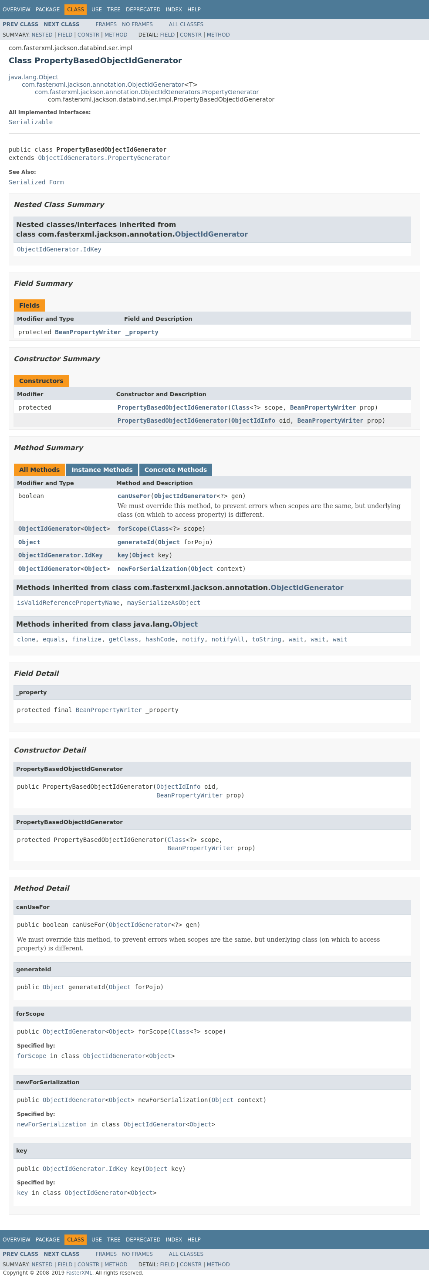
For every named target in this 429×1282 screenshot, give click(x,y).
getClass (123, 639)
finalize (86, 639)
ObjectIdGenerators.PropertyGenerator (104, 157)
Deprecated (143, 10)
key (123, 555)
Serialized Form (36, 182)
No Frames (137, 24)
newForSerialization (152, 568)
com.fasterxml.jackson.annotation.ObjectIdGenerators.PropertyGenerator (147, 91)
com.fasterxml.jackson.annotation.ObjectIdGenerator (103, 84)
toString (266, 639)
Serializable (31, 122)
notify (193, 639)
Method (116, 35)
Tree (114, 10)
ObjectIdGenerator (211, 234)
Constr (88, 35)
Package (48, 10)
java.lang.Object (33, 77)
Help (194, 10)
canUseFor (134, 495)
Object (95, 528)
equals (54, 639)
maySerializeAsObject (164, 602)
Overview (16, 10)
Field (64, 35)
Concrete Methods (176, 469)
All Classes (186, 24)
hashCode (160, 639)
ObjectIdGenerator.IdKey (59, 249)
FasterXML (79, 1273)
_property (142, 332)
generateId (136, 542)
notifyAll (228, 639)
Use (96, 10)
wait (296, 639)
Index (174, 10)
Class (240, 407)
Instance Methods (101, 469)
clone (26, 639)
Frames (106, 24)
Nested (41, 35)
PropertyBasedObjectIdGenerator (173, 407)
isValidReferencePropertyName (68, 602)
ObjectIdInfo (253, 420)
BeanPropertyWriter (88, 332)
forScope (132, 528)
